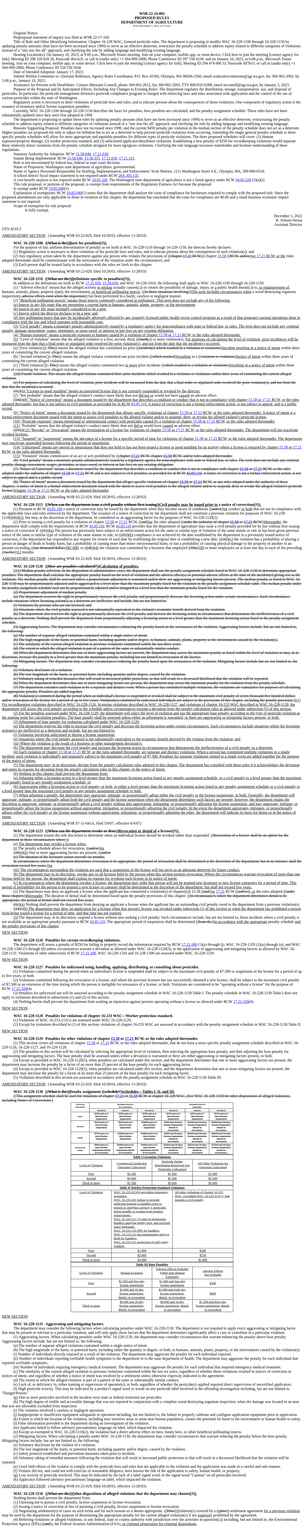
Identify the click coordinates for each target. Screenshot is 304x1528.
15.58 (222, 256)
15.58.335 (92, 158)
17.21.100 (189, 944)
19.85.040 (56, 188)
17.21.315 (126, 158)
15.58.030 (110, 283)
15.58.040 (83, 154)
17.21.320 (19, 989)
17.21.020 (93, 283)
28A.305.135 (128, 176)
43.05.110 (138, 404)
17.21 (187, 256)
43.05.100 (54, 509)
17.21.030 (100, 154)
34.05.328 (99, 180)
